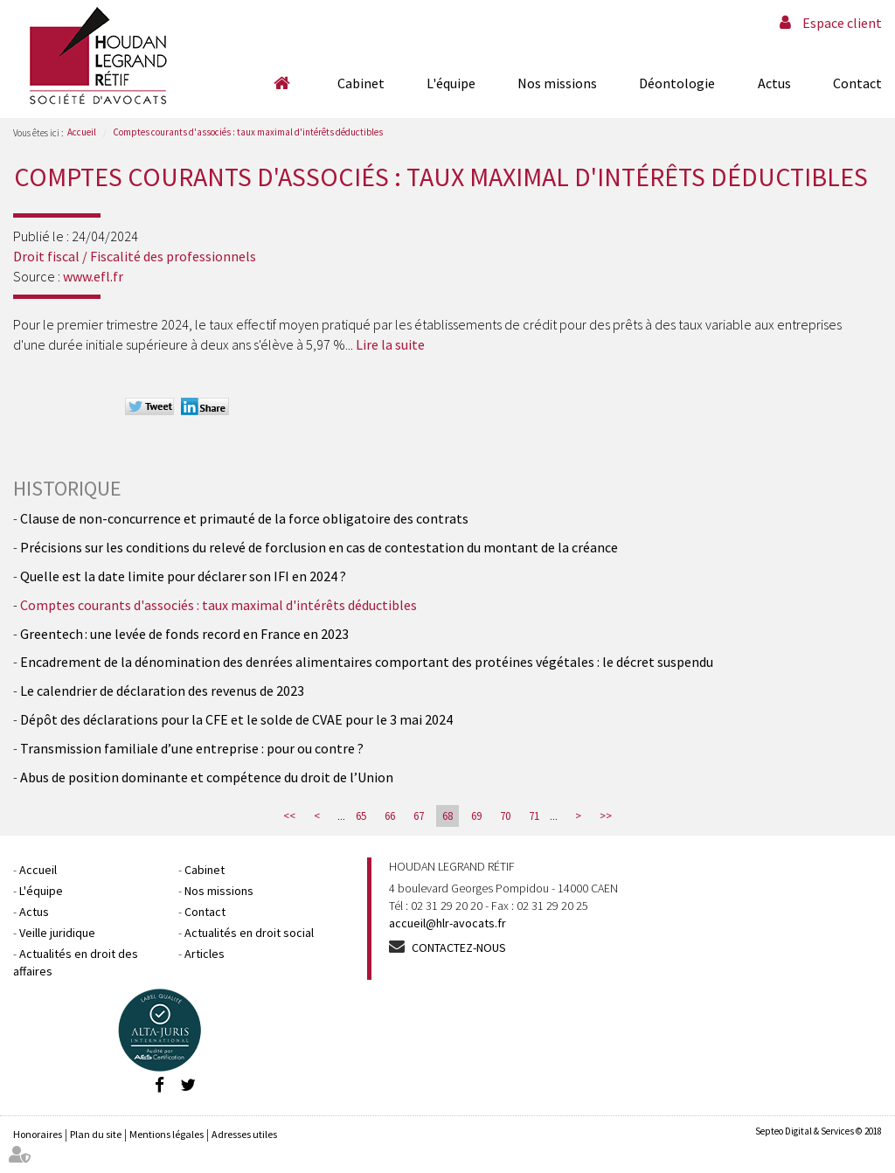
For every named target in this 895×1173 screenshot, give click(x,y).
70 (505, 816)
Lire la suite (390, 344)
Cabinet (361, 83)
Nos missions (557, 83)
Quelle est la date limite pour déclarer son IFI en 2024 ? (183, 576)
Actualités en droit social (249, 932)
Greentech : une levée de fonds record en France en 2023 (184, 633)
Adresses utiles (244, 1134)
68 (447, 816)
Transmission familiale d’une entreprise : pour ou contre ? (192, 748)
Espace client (842, 22)
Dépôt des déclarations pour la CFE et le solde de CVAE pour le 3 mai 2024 (236, 719)
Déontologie (677, 83)
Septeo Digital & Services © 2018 (818, 1131)
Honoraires (37, 1134)
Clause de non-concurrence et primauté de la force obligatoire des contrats (244, 518)
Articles (204, 953)
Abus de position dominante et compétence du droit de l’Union (206, 777)
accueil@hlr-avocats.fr (447, 923)
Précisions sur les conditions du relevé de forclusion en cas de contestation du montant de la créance (319, 547)
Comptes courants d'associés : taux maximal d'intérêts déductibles (248, 132)
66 (390, 816)
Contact (857, 83)
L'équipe (451, 83)
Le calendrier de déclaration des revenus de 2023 (162, 690)
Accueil (281, 83)
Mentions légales (166, 1134)
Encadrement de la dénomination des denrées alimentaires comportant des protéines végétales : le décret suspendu (366, 661)
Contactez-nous (459, 947)
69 (476, 816)
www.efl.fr (93, 276)
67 (418, 816)
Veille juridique (57, 932)
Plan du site (95, 1134)
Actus (774, 83)
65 (361, 816)
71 (534, 816)
